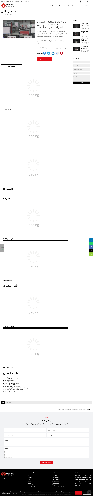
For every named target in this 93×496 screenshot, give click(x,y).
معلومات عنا (71, 5)
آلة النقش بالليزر (4, 14)
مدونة (57, 5)
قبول (78, 492)
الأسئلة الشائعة (86, 5)
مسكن (43, 5)
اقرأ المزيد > (4, 478)
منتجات (49, 5)
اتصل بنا (79, 5)
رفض (86, 492)
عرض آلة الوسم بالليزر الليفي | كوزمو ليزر (85, 25)
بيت (29, 475)
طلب (64, 5)
